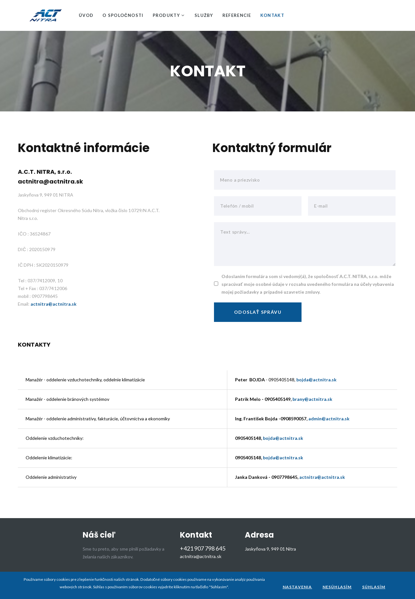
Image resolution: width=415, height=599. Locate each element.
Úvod (86, 15)
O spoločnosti (122, 15)
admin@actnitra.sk (329, 418)
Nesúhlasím (337, 586)
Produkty (166, 15)
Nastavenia (297, 586)
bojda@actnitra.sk (316, 379)
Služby (204, 15)
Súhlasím (373, 586)
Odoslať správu (257, 312)
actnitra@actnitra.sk (50, 181)
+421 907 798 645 (202, 548)
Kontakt (272, 15)
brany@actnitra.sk (312, 399)
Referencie (236, 15)
